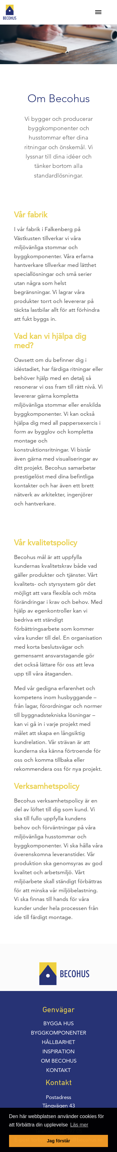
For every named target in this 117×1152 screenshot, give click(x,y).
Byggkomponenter (58, 1033)
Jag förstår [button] (58, 1140)
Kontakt (58, 1070)
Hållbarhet (58, 1042)
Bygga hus (58, 1023)
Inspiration (58, 1051)
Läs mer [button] (79, 1124)
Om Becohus (58, 1061)
